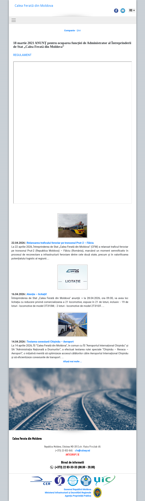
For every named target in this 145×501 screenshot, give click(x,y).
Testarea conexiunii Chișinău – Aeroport (50, 341)
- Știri (72, 30)
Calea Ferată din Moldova (34, 5)
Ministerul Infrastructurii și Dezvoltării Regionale (68, 492)
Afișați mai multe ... (72, 361)
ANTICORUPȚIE (72, 455)
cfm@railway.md (82, 450)
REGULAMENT (22, 55)
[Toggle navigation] (13, 20)
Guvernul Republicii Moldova (77, 489)
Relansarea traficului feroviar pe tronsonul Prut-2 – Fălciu (60, 242)
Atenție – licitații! (37, 294)
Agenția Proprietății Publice (78, 496)
